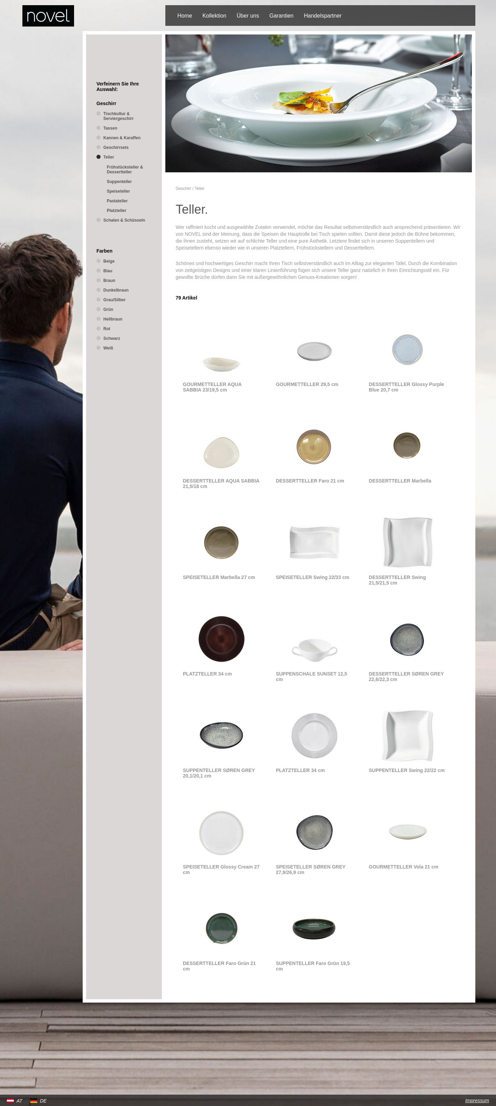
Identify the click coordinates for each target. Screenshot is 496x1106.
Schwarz (111, 338)
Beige (109, 261)
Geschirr (183, 188)
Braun (109, 280)
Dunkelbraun (115, 290)
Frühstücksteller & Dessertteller (125, 169)
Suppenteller (119, 181)
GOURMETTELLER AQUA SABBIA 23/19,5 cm (212, 387)
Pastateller (117, 201)
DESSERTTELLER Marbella (400, 481)
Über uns (248, 16)
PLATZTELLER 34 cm (207, 674)
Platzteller (116, 210)
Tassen (110, 128)
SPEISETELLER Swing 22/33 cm (312, 577)
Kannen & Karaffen (122, 137)
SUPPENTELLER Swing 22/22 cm (407, 770)
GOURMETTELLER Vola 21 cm (403, 867)
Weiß (108, 348)
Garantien (281, 16)
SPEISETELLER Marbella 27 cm (219, 577)
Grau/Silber (114, 299)
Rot (106, 328)
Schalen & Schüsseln (124, 220)
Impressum (477, 1100)
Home (184, 16)
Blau (107, 270)
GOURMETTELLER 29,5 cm (307, 384)
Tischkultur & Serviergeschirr (118, 116)
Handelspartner (322, 16)
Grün (108, 309)
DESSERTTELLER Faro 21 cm (310, 481)
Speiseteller (118, 191)
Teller (200, 188)
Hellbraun (112, 319)
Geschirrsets (115, 147)
